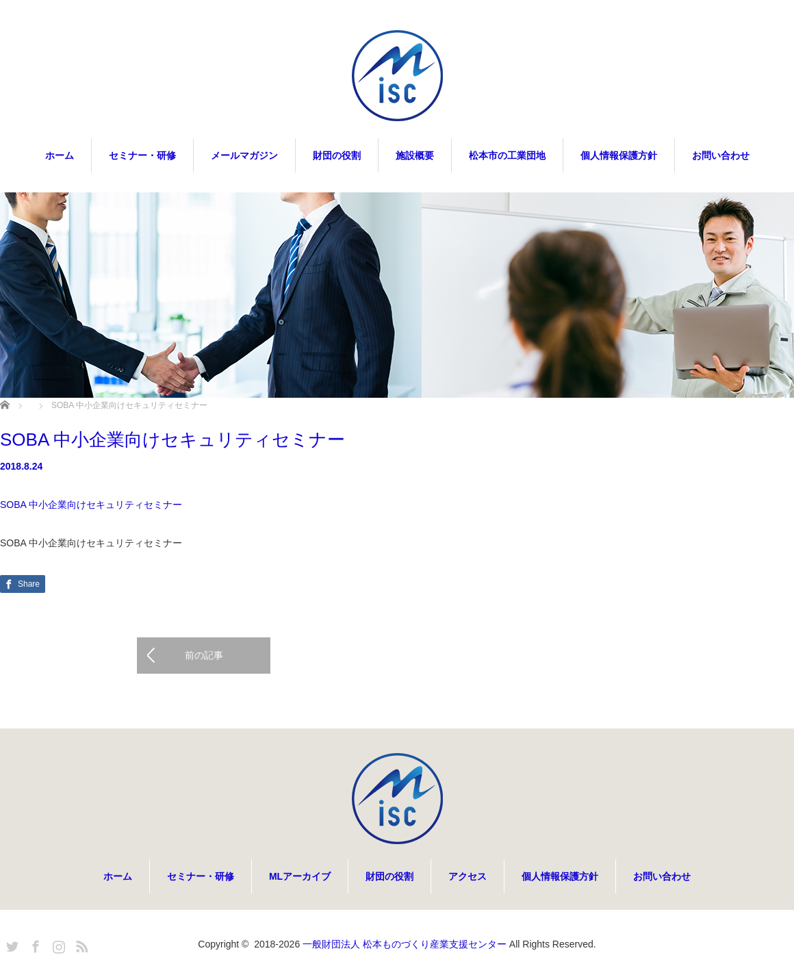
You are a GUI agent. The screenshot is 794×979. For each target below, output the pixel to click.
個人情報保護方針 (618, 155)
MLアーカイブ (300, 877)
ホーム (59, 155)
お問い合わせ (721, 155)
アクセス (467, 877)
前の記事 (204, 655)
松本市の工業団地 (507, 155)
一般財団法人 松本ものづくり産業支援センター (405, 944)
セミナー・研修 (142, 155)
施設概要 (415, 155)
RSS (80, 944)
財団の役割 (337, 155)
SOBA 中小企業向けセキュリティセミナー (91, 504)
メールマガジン (244, 155)
